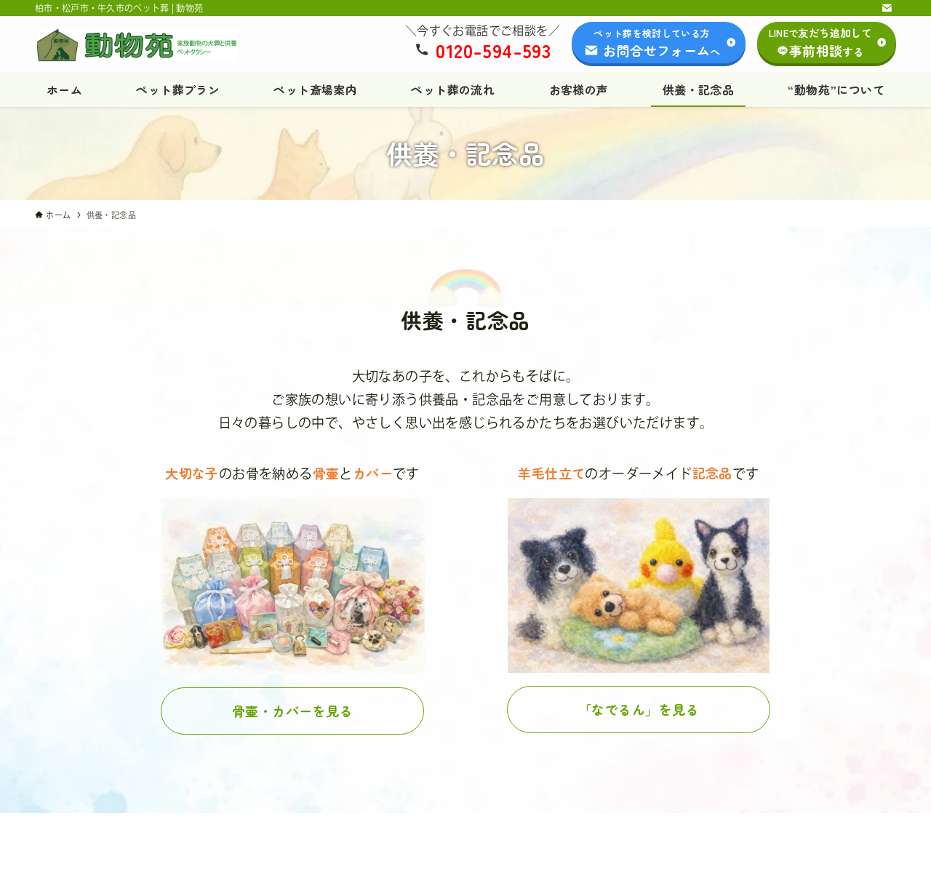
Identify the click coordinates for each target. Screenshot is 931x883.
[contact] (886, 8)
